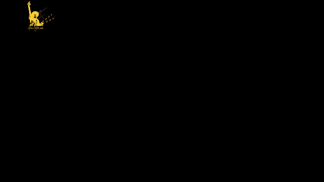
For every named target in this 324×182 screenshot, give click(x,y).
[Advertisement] (179, 16)
